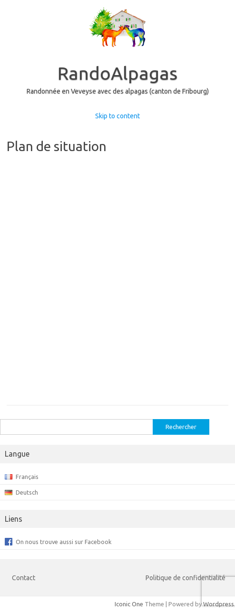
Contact (23, 578)
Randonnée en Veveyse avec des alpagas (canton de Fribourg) (118, 91)
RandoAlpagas (117, 73)
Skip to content (117, 116)
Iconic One (129, 604)
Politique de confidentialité (185, 578)
